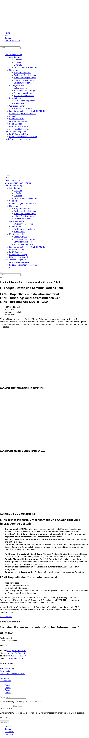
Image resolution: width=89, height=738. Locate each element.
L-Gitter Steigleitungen (24, 80)
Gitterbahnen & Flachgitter (25, 67)
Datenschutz (5, 680)
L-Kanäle (17, 62)
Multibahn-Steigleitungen (25, 77)
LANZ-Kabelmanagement (15, 131)
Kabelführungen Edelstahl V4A (22, 113)
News (7, 35)
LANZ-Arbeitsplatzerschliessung (23, 136)
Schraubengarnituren (23, 93)
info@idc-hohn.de (15, 658)
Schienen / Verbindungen (25, 90)
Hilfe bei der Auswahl (18, 126)
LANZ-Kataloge (15, 124)
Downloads (5, 671)
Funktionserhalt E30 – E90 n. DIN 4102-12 (27, 111)
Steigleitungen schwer (23, 83)
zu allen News (6, 616)
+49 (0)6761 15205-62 (16, 650)
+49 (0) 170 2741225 (16, 653)
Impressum (5, 678)
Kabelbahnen (15, 98)
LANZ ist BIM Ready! (18, 121)
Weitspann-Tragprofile (23, 108)
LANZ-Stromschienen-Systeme (18, 139)
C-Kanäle (13, 116)
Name (2, 697)
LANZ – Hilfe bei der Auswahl (12, 673)
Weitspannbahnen (17, 106)
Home (7, 33)
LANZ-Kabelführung (13, 54)
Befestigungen (20, 88)
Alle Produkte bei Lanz (19, 129)
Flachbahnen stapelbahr (24, 100)
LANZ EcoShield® (12, 40)
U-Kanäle (18, 65)
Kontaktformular (7, 668)
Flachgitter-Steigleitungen (25, 75)
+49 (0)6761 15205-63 (16, 655)
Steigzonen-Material (22, 72)
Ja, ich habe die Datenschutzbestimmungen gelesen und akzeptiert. (54, 713)
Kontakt (8, 38)
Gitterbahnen (15, 57)
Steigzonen (14, 70)
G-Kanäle (18, 59)
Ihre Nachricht (6, 709)
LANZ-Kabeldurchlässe (19, 134)
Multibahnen (19, 103)
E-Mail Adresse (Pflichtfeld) (11, 701)
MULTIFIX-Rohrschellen (24, 95)
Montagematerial (16, 85)
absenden (4, 723)
